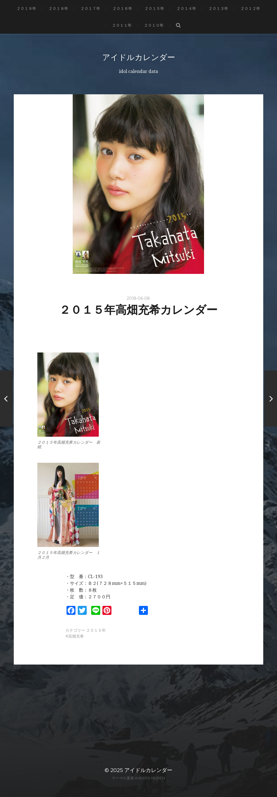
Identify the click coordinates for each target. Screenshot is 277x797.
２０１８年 (58, 8)
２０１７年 (90, 8)
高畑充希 (76, 636)
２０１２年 (250, 8)
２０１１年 (122, 25)
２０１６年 (122, 8)
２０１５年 (154, 8)
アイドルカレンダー (138, 57)
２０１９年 (26, 8)
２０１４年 (186, 8)
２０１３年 (218, 8)
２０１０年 (154, 25)
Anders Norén (150, 778)
